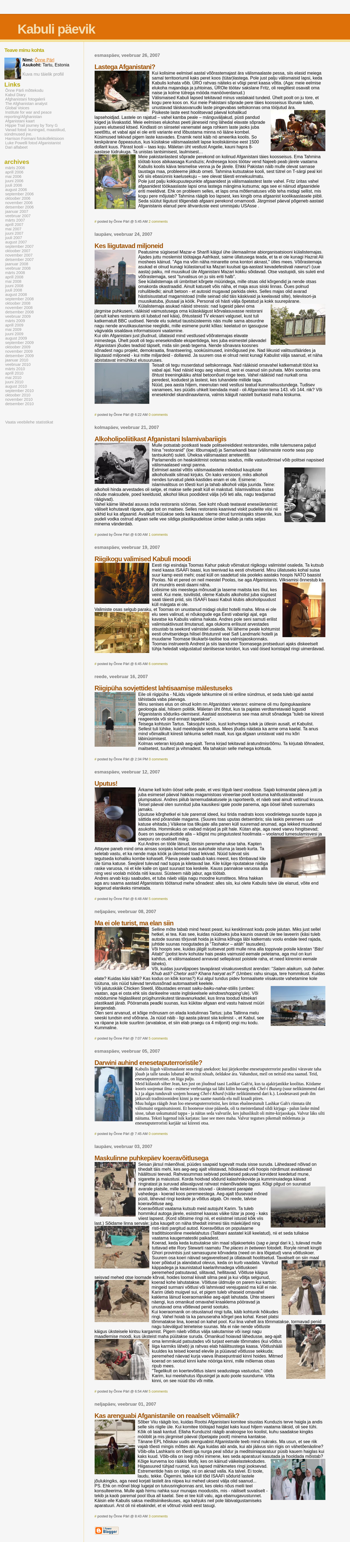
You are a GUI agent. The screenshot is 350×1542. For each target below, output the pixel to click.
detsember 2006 (19, 207)
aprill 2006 (14, 172)
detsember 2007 (19, 259)
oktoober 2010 (17, 395)
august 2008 (16, 294)
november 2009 (19, 351)
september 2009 (19, 342)
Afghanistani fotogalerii (25, 99)
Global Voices (17, 108)
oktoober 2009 (17, 347)
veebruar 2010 (18, 364)
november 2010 (19, 399)
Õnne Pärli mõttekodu (24, 90)
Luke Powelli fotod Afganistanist (33, 143)
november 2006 (19, 203)
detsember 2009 (19, 356)
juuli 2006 (13, 185)
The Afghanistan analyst (26, 103)
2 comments (158, 221)
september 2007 (19, 246)
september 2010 (19, 391)
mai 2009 (13, 329)
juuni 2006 (14, 181)
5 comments (158, 899)
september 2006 (19, 194)
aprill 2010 (14, 373)
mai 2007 (13, 229)
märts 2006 (15, 168)
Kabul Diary (15, 95)
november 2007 (19, 255)
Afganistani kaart (20, 121)
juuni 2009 (14, 334)
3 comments (158, 1516)
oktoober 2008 (17, 303)
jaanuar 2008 (16, 264)
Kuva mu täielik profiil (43, 74)
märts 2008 (15, 272)
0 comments (158, 415)
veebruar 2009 (18, 316)
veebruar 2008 (18, 268)
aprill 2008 (14, 277)
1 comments (158, 534)
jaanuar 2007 (16, 211)
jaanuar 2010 (16, 360)
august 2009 (16, 338)
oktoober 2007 (17, 251)
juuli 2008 (13, 290)
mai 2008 (13, 281)
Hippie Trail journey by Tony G (31, 125)
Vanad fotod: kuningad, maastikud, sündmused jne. (35, 132)
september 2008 (19, 299)
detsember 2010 (19, 404)
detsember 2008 (19, 312)
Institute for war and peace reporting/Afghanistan (28, 114)
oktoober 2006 (17, 198)
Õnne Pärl (44, 60)
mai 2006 (13, 176)
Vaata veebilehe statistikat (29, 422)
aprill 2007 (14, 224)
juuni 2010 (14, 382)
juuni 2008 (14, 286)
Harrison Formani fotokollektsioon (34, 138)
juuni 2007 (14, 233)
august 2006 (16, 189)
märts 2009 (15, 321)
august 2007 (16, 242)
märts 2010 (15, 369)
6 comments (158, 664)
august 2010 (16, 386)
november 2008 (19, 307)
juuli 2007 (13, 238)
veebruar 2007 (18, 216)
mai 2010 (13, 377)
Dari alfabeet (16, 147)
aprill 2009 (14, 325)
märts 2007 (15, 220)
